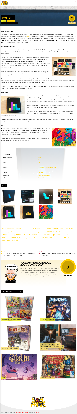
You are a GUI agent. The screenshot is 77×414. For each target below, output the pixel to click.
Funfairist (4, 23)
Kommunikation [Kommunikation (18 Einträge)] (65, 232)
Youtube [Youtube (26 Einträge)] (4, 240)
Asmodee (40, 172)
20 (39, 162)
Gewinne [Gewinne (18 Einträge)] (30, 232)
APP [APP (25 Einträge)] (33, 228)
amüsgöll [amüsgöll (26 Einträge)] (18, 228)
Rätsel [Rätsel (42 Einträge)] (4, 238)
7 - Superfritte (41, 177)
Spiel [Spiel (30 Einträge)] (20, 238)
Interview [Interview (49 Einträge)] (48, 232)
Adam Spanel (41, 167)
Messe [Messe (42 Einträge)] (34, 235)
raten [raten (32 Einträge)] (63, 235)
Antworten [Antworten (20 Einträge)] (28, 228)
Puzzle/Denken (42, 175)
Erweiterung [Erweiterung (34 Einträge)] (55, 228)
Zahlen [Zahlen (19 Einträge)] (8, 240)
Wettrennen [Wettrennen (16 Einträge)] (60, 238)
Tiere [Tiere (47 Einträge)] (51, 238)
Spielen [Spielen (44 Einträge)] (45, 238)
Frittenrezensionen (10, 21)
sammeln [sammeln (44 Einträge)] (14, 238)
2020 (39, 157)
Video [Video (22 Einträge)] (55, 238)
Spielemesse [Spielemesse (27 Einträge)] (37, 238)
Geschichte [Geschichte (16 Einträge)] (25, 232)
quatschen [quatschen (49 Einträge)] (56, 235)
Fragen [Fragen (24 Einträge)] (8, 232)
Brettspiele (4, 21)
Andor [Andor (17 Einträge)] (23, 228)
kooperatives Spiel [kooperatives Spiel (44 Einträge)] (18, 235)
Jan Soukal (47, 167)
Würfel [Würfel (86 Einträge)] (67, 237)
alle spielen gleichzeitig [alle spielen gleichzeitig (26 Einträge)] (8, 228)
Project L (29, 36)
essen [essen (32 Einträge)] (71, 228)
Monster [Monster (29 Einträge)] (40, 235)
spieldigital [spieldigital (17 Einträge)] (25, 238)
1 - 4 (39, 159)
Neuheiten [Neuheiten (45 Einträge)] (47, 235)
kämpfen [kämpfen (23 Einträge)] (28, 235)
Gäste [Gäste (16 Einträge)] (43, 232)
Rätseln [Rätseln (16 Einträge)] (8, 238)
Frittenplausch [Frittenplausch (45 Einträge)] (16, 232)
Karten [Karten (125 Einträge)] (56, 231)
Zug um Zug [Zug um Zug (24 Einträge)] (15, 240)
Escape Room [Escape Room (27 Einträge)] (64, 228)
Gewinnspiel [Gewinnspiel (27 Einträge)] (36, 232)
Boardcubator (41, 170)
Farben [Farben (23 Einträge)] (3, 232)
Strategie (48, 175)
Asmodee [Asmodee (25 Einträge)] (37, 228)
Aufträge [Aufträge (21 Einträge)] (44, 228)
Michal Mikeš (53, 167)
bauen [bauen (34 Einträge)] (49, 228)
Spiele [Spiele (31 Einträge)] (31, 238)
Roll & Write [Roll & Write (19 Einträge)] (68, 235)
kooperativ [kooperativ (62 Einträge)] (6, 234)
